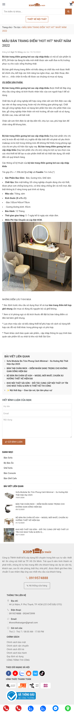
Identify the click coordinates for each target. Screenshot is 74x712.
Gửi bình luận (13, 442)
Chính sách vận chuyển (18, 646)
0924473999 (29, 613)
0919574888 (37, 578)
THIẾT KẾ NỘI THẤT (37, 19)
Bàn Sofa (8, 458)
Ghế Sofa (8, 468)
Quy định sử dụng (15, 656)
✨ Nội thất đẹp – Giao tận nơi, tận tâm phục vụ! (28, 390)
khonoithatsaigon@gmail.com (23, 622)
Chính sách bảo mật (16, 642)
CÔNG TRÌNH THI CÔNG (18, 660)
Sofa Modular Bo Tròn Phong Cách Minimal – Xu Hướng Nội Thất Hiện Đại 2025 (36, 363)
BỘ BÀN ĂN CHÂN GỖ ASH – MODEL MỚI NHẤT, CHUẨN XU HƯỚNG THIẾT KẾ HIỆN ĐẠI (33, 377)
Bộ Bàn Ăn (9, 463)
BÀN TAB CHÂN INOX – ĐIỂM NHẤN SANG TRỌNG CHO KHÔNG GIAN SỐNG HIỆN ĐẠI (35, 370)
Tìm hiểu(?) (49, 172)
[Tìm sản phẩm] (33, 12)
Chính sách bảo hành (17, 653)
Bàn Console (10, 473)
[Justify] (68, 12)
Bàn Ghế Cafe (10, 478)
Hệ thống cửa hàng (37, 585)
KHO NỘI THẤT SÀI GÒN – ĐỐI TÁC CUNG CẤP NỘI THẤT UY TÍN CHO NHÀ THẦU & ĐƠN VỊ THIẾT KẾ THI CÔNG (36, 384)
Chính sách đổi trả (15, 649)
